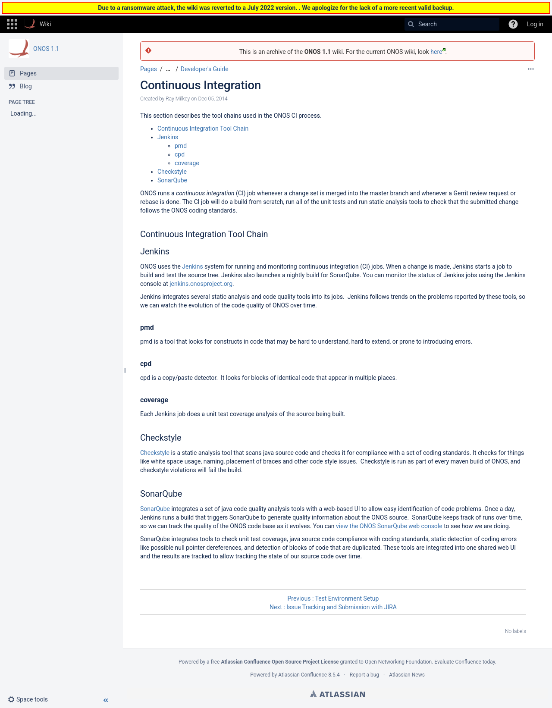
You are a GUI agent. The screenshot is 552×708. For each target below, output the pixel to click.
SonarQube (172, 180)
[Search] (411, 24)
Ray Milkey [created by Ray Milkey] (178, 99)
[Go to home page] (37, 24)
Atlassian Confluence (302, 675)
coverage (187, 163)
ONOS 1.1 (46, 48)
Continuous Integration (200, 85)
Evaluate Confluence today (464, 662)
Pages (148, 69)
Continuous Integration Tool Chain (202, 128)
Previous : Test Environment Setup (333, 598)
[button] (12, 24)
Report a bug (364, 675)
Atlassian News (407, 675)
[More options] (531, 69)
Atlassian (337, 693)
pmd (181, 145)
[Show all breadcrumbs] (168, 69)
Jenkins (167, 137)
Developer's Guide (205, 69)
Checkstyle (172, 171)
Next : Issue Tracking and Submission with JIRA (333, 607)
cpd (180, 154)
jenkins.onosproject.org (200, 283)
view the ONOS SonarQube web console (389, 526)
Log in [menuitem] (535, 24)
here (437, 51)
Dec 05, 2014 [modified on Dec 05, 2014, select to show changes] (212, 99)
